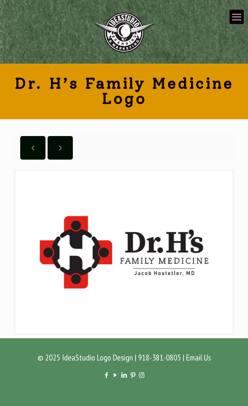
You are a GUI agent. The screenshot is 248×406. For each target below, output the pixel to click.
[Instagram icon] (142, 375)
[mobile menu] (236, 17)
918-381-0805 (159, 357)
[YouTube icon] (115, 375)
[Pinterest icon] (133, 375)
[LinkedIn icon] (124, 375)
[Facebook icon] (106, 375)
